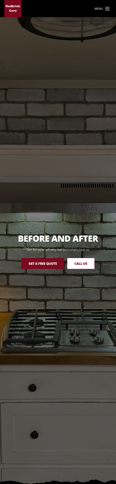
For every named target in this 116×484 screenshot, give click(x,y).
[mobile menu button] (107, 8)
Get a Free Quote (43, 263)
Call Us (80, 263)
